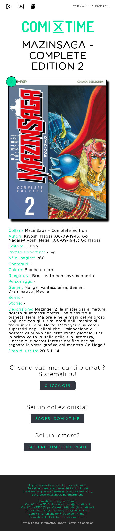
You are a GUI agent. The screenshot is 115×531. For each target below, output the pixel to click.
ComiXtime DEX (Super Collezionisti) (45, 507)
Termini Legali (30, 523)
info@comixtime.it (65, 501)
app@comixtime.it (78, 504)
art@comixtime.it (75, 517)
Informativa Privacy (53, 523)
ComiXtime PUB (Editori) (45, 513)
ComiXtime (45, 501)
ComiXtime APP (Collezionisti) (45, 504)
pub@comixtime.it (74, 513)
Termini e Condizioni (81, 523)
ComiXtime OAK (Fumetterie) (45, 510)
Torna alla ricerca (91, 6)
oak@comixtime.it (77, 510)
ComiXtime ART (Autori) (46, 517)
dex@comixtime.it (82, 507)
